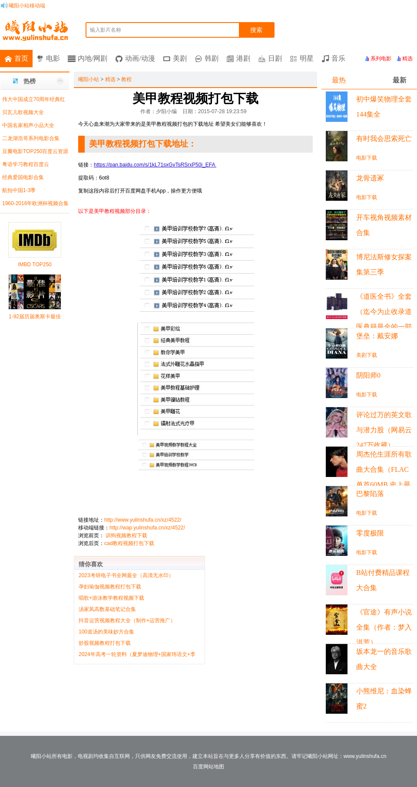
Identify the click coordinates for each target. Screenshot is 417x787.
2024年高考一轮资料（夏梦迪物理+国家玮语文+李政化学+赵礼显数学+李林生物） (137, 654)
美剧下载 (366, 355)
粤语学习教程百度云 (25, 164)
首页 (21, 58)
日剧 (275, 58)
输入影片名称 (105, 30)
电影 (53, 58)
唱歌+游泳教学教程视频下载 (111, 598)
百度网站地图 (208, 767)
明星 (307, 58)
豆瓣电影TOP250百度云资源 (35, 151)
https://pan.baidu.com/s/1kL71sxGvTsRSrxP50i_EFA (155, 165)
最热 (339, 80)
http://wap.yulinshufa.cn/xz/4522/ (147, 528)
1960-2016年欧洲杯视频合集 (35, 203)
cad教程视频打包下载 (129, 543)
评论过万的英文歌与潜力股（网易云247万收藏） (384, 430)
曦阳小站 (88, 79)
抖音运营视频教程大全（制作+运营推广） (127, 620)
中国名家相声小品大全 (28, 125)
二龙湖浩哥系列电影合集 (31, 138)
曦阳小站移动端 (27, 6)
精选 (110, 79)
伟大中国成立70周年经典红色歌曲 (32, 101)
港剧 (243, 58)
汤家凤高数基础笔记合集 (107, 609)
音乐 (338, 58)
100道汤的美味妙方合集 (106, 632)
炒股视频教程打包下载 (105, 643)
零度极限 (370, 533)
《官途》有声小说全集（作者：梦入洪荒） (384, 627)
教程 (126, 79)
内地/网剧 (92, 58)
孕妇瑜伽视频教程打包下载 (110, 587)
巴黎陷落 (370, 493)
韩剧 (211, 58)
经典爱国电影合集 (23, 177)
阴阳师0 (368, 375)
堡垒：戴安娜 (377, 336)
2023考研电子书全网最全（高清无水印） (126, 575)
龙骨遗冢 (370, 178)
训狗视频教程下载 (126, 535)
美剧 (180, 58)
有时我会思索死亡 (384, 138)
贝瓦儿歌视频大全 (23, 112)
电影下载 (366, 158)
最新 (400, 80)
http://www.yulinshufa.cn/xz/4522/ (142, 520)
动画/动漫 (140, 58)
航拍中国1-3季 (19, 190)
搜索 (256, 29)
